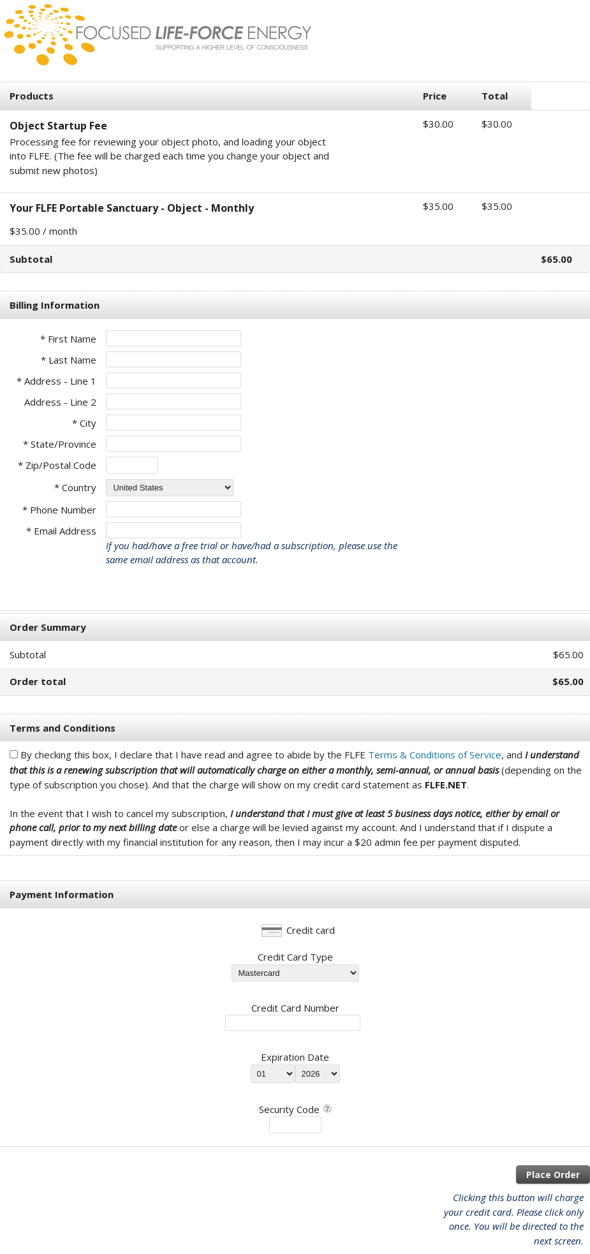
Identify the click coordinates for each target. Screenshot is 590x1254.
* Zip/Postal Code (57, 465)
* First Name (68, 338)
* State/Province (59, 444)
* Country (75, 487)
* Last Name (68, 359)
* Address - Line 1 (56, 380)
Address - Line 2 (60, 401)
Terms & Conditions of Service (434, 754)
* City (84, 423)
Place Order (553, 1175)
